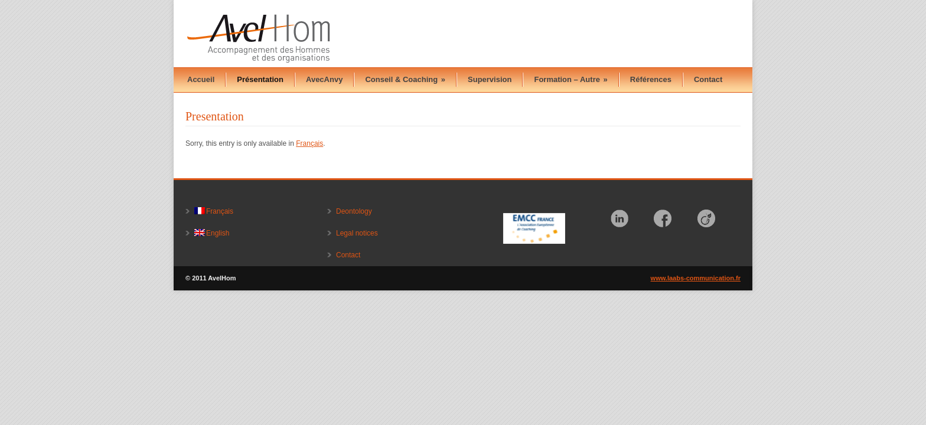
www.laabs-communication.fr (696, 278)
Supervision (489, 79)
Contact (708, 79)
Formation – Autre (570, 79)
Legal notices (357, 233)
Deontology (354, 211)
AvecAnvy (324, 79)
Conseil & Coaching (405, 79)
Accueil (200, 79)
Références (650, 79)
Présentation (260, 79)
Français (309, 143)
